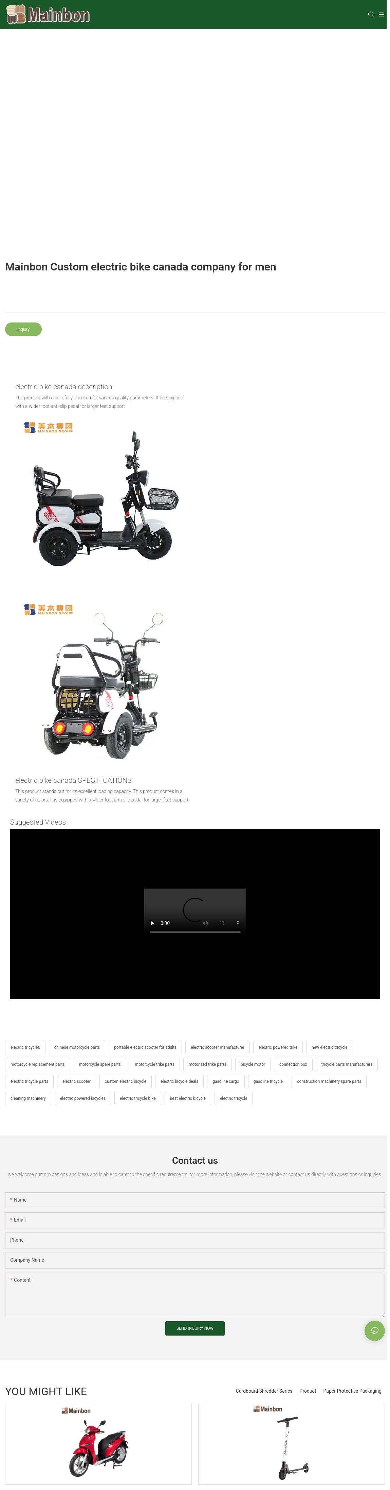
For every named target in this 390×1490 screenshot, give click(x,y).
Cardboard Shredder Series (264, 1391)
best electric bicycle (188, 1098)
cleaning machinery (28, 1098)
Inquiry (23, 329)
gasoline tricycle (268, 1081)
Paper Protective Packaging (352, 1391)
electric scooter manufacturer (217, 1047)
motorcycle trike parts (154, 1064)
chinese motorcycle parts (77, 1047)
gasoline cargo (225, 1081)
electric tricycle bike (137, 1098)
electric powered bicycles (83, 1098)
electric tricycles (25, 1047)
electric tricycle (233, 1098)
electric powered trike (278, 1047)
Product (308, 1391)
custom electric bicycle (125, 1081)
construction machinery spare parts (329, 1081)
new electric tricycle (329, 1047)
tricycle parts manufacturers (346, 1064)
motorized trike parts (207, 1064)
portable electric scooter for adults (145, 1047)
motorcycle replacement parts (38, 1064)
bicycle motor (253, 1064)
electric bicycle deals (179, 1081)
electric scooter (76, 1081)
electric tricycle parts (29, 1081)
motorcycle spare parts (100, 1064)
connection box (293, 1064)
